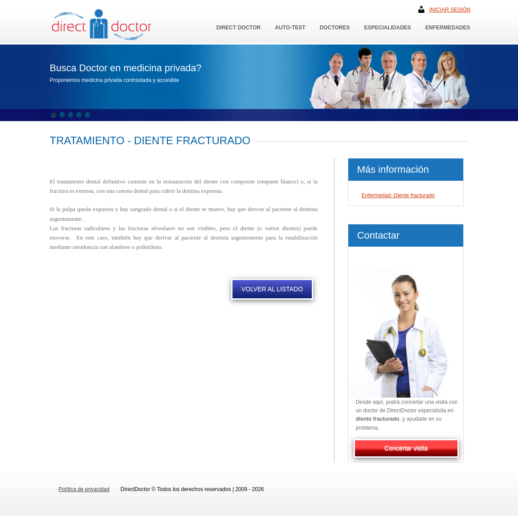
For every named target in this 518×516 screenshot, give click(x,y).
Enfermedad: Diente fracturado (398, 195)
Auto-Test (290, 27)
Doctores (335, 27)
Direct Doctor (238, 27)
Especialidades (387, 27)
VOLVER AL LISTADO (272, 289)
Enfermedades (447, 27)
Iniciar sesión (450, 10)
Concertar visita (406, 448)
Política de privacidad (84, 489)
